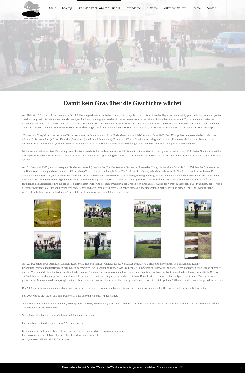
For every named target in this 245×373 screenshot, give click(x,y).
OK (181, 367)
